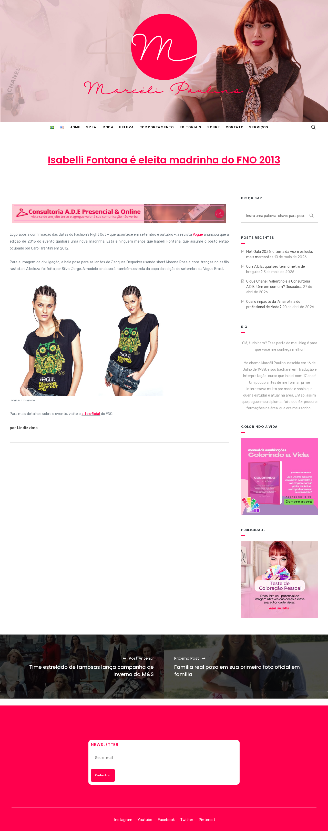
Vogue (198, 234)
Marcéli (125, 180)
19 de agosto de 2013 (165, 180)
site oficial (90, 414)
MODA (206, 180)
